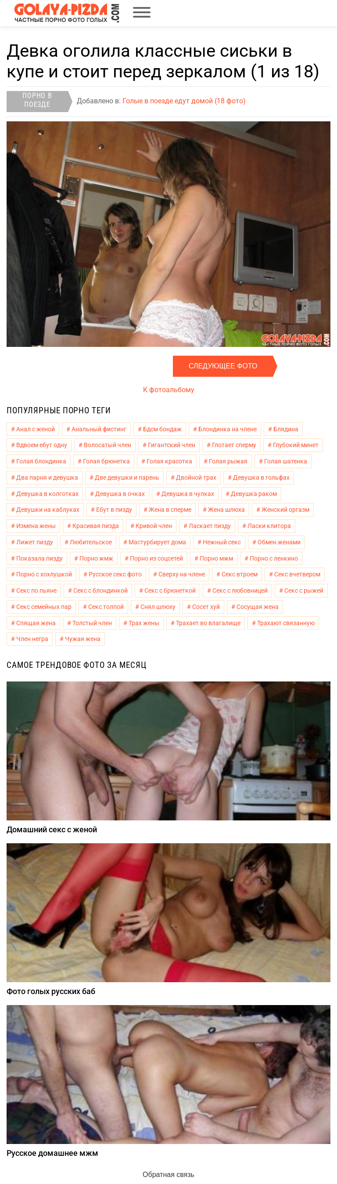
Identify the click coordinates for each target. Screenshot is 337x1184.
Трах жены (144, 623)
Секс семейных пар (44, 606)
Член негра (32, 638)
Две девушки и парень (127, 477)
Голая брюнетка (106, 461)
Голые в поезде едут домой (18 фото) (184, 101)
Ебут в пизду (114, 509)
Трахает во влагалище (208, 623)
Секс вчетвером (297, 574)
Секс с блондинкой (100, 590)
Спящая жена (36, 623)
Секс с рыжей (303, 590)
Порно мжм (216, 558)
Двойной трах (196, 477)
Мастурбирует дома (157, 542)
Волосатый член (107, 444)
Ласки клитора (269, 525)
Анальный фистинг (99, 429)
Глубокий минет (296, 444)
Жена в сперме (170, 509)
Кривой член (154, 525)
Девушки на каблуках (47, 509)
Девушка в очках (120, 493)
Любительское (91, 542)
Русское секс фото (115, 574)
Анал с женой (35, 429)
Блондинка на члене (227, 429)
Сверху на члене (181, 574)
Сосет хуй (206, 606)
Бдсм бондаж (162, 429)
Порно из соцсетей (156, 558)
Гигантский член (171, 444)
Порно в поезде (37, 100)
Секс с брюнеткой (170, 590)
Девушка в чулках (187, 493)
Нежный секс (222, 542)
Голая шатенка (285, 461)
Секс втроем (240, 574)
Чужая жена (82, 638)
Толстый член (92, 623)
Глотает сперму (234, 444)
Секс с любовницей (240, 590)
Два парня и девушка (47, 477)
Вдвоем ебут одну (41, 444)
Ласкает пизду (210, 525)
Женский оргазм (285, 509)
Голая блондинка (41, 461)
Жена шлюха (226, 509)
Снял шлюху (158, 606)
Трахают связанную (286, 623)
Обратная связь (168, 1174)
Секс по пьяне (36, 590)
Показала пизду (39, 558)
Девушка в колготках (47, 493)
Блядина (285, 429)
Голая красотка (169, 461)
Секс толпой (106, 606)
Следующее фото (223, 366)
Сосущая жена (258, 606)
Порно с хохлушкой (44, 574)
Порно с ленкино (274, 558)
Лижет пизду (34, 542)
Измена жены (36, 525)
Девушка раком (254, 493)
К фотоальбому (168, 390)
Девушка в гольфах (261, 477)
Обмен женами (279, 542)
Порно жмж (96, 558)
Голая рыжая (228, 461)
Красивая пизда (95, 525)
